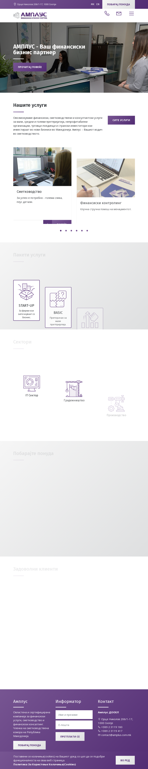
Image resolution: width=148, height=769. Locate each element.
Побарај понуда (118, 4)
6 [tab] (87, 231)
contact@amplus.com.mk (114, 735)
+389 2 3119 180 (110, 727)
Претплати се (70, 736)
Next (143, 57)
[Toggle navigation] (130, 13)
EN (97, 4)
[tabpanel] (42, 223)
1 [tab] (61, 231)
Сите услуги (121, 123)
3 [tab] (71, 231)
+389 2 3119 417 (110, 731)
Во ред (125, 760)
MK (92, 4)
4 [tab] (76, 231)
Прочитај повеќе (30, 68)
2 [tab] (66, 231)
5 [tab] (82, 231)
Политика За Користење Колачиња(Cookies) (44, 764)
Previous (4, 57)
